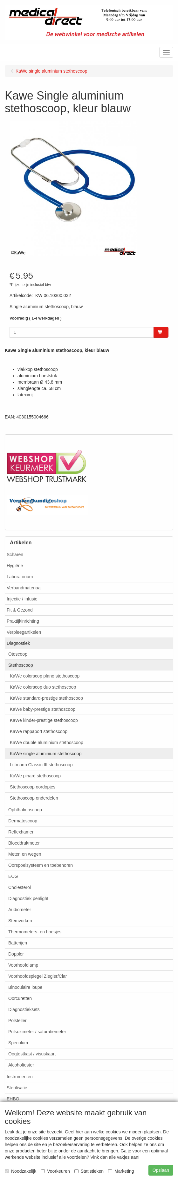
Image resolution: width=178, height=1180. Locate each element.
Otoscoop (17, 654)
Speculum (18, 1042)
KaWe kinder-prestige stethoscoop (44, 720)
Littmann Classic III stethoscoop (41, 764)
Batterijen (17, 942)
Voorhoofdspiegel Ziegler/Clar (37, 976)
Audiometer (19, 909)
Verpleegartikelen (24, 632)
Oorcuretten (20, 998)
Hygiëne (15, 565)
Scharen (15, 554)
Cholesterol (19, 887)
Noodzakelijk (20, 1171)
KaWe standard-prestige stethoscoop (46, 698)
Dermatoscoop (22, 820)
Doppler (16, 953)
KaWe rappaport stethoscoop (38, 731)
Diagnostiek (18, 643)
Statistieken (89, 1171)
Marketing (121, 1171)
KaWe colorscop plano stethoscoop (44, 675)
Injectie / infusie (22, 598)
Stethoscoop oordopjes (32, 786)
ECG (13, 876)
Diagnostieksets (24, 1009)
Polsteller (17, 1020)
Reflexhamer (20, 831)
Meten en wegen (24, 854)
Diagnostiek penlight (28, 898)
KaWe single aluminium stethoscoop (45, 753)
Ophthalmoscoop (25, 809)
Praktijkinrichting (23, 621)
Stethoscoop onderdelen (34, 798)
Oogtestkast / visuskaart (32, 1053)
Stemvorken (20, 920)
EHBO (13, 1098)
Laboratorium (20, 576)
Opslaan (161, 1170)
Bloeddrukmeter (24, 843)
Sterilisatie (17, 1087)
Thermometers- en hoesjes (34, 931)
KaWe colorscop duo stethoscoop (43, 687)
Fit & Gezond (20, 610)
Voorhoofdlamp (23, 965)
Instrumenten (20, 1076)
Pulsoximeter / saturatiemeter (37, 1031)
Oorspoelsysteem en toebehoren (40, 865)
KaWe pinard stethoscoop (35, 775)
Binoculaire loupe (25, 987)
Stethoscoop (20, 665)
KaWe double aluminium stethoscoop (46, 742)
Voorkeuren (55, 1171)
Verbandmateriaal (24, 587)
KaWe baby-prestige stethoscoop (42, 709)
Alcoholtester (21, 1064)
